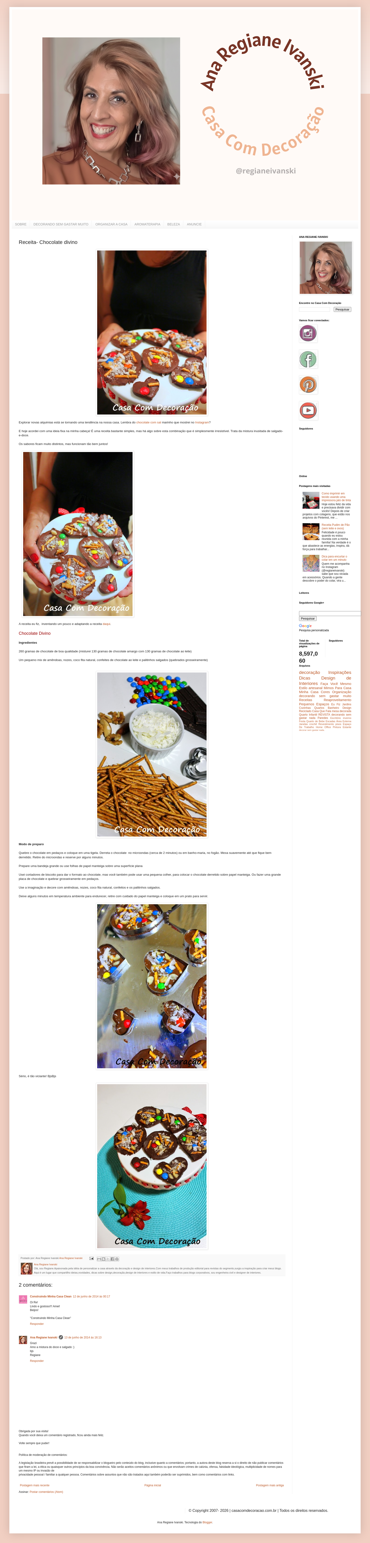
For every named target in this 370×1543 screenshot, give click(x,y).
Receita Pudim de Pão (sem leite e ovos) (336, 526)
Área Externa (343, 721)
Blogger (207, 1522)
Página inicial (152, 1485)
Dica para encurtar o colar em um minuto (334, 558)
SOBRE (20, 224)
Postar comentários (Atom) (46, 1492)
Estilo (303, 688)
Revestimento (326, 724)
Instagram (202, 422)
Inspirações (339, 672)
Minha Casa (308, 692)
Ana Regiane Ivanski (43, 1337)
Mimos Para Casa (337, 688)
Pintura (337, 727)
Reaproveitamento (337, 700)
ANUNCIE (194, 224)
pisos (338, 724)
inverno (347, 718)
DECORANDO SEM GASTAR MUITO (60, 224)
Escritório (335, 718)
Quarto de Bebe (315, 721)
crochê (313, 724)
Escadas (330, 721)
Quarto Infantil (308, 714)
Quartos (319, 708)
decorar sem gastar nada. (312, 730)
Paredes (323, 718)
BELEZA (173, 224)
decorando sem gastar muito (325, 696)
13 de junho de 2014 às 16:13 (83, 1337)
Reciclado (305, 711)
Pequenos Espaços (314, 704)
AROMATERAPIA (147, 224)
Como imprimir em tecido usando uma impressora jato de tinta (336, 497)
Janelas (303, 724)
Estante (347, 727)
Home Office (323, 727)
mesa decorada (341, 711)
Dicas (304, 678)
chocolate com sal (148, 422)
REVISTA (324, 714)
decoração (309, 672)
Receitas (305, 700)
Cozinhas (305, 708)
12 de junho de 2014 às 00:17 (91, 1296)
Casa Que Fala (321, 711)
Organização (341, 692)
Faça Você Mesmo (335, 684)
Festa (302, 721)
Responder (37, 1324)
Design (347, 708)
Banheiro (333, 708)
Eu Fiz (335, 704)
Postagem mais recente (34, 1485)
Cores (325, 692)
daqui (106, 624)
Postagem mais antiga (270, 1485)
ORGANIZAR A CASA (111, 224)
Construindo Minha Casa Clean (50, 1296)
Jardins (346, 704)
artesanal (315, 688)
